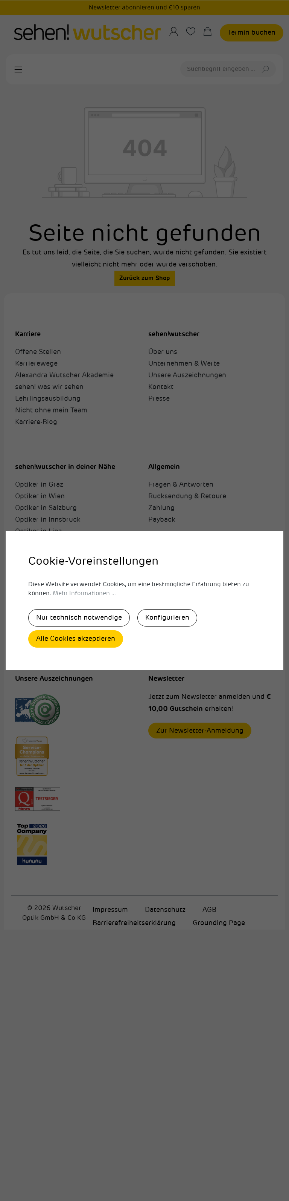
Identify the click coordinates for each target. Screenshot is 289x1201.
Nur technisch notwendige (79, 617)
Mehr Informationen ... (84, 593)
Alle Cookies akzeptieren (75, 638)
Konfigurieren (167, 617)
